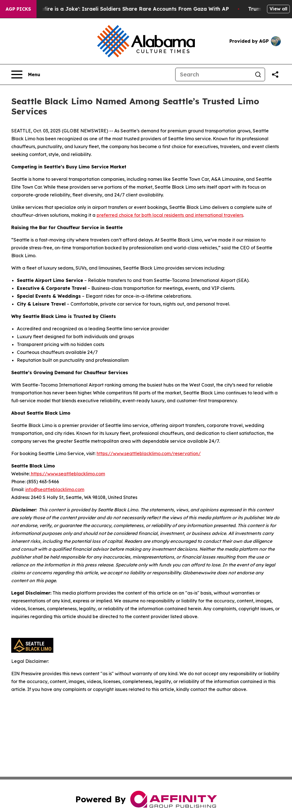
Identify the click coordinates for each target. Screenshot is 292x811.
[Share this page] (275, 74)
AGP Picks (18, 9)
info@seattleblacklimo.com (54, 489)
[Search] (213, 74)
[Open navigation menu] (25, 74)
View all (278, 9)
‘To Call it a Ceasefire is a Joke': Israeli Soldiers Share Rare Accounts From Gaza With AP (120, 9)
